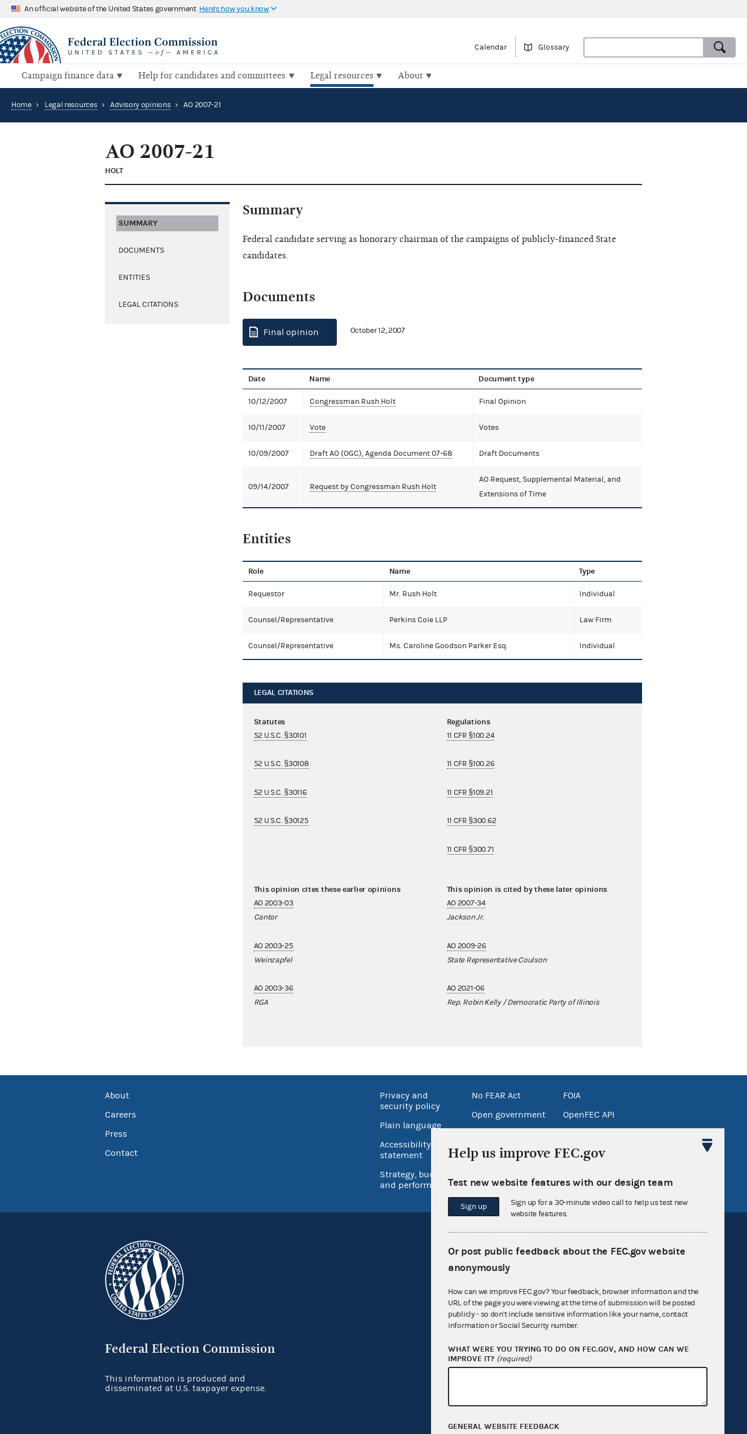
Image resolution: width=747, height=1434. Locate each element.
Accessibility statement (405, 1148)
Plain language (410, 1124)
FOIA (572, 1094)
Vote (315, 426)
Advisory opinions (140, 103)
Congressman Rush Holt (350, 400)
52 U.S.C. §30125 (281, 819)
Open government (509, 1114)
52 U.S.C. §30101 (280, 734)
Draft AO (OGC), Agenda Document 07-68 (378, 452)
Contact (121, 1152)
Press (116, 1133)
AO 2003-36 (273, 987)
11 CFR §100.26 (471, 762)
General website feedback (503, 1426)
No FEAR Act (496, 1094)
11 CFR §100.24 (471, 734)
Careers (120, 1114)
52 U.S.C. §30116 (280, 791)
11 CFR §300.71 (470, 847)
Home (21, 103)
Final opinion (291, 331)
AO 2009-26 (466, 944)
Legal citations (148, 302)
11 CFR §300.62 (471, 819)
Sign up (473, 1206)
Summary (137, 221)
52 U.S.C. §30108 (281, 762)
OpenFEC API (588, 1114)
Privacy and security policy (410, 1099)
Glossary (553, 47)
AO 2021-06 (466, 987)
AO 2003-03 (273, 902)
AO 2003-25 (273, 944)
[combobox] (643, 47)
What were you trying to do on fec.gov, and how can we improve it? (568, 1354)
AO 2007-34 (466, 902)
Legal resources (71, 103)
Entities (134, 275)
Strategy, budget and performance (415, 1178)
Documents (141, 248)
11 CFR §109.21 (470, 791)
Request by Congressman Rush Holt (370, 485)
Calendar (490, 47)
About (117, 1094)
